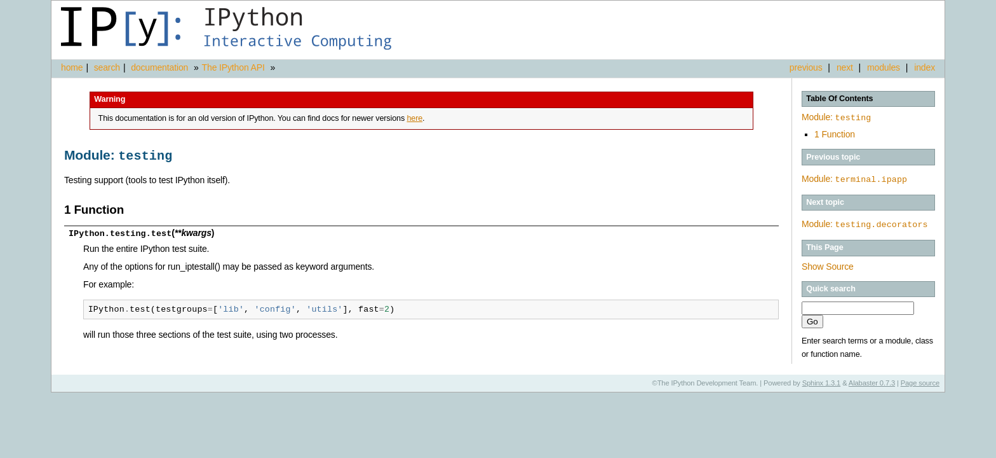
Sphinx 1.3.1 (821, 380)
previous (806, 67)
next (845, 67)
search (107, 67)
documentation (161, 67)
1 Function (834, 133)
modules (883, 67)
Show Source (828, 264)
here (414, 118)
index (924, 67)
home (72, 67)
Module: (836, 117)
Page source (920, 380)
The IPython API (233, 67)
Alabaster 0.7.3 (872, 380)
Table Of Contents (839, 98)
